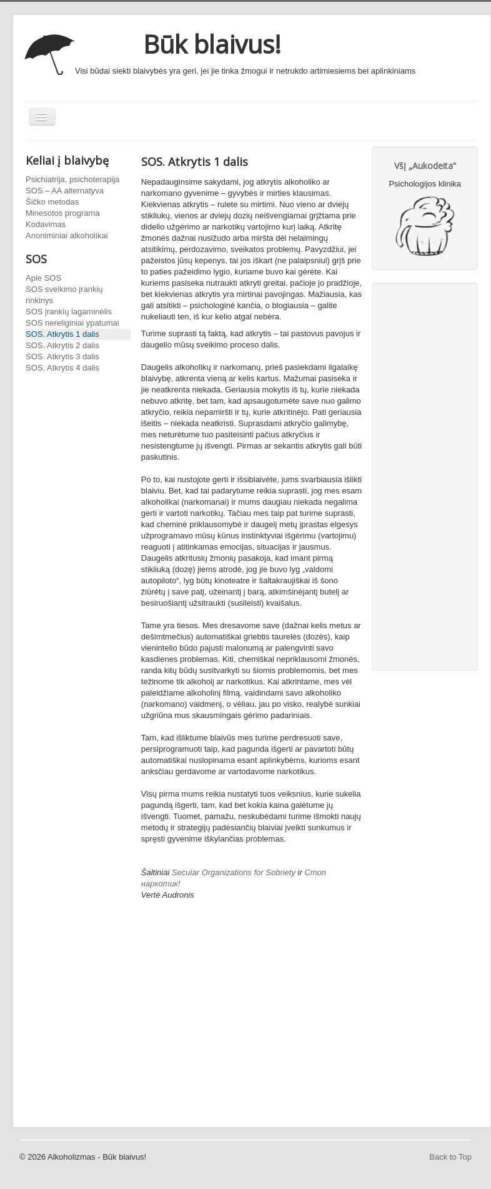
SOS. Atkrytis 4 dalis (62, 367)
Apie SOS (43, 278)
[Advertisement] (251, 1027)
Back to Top (450, 1157)
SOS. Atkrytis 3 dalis (62, 356)
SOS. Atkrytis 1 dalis (62, 334)
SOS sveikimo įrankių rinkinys (64, 294)
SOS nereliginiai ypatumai (72, 323)
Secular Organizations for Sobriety (233, 872)
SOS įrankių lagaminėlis (69, 311)
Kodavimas (46, 224)
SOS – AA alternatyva (65, 190)
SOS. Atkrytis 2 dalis (62, 345)
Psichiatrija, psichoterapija (72, 179)
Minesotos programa (63, 213)
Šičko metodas (52, 201)
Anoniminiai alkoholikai (67, 235)
